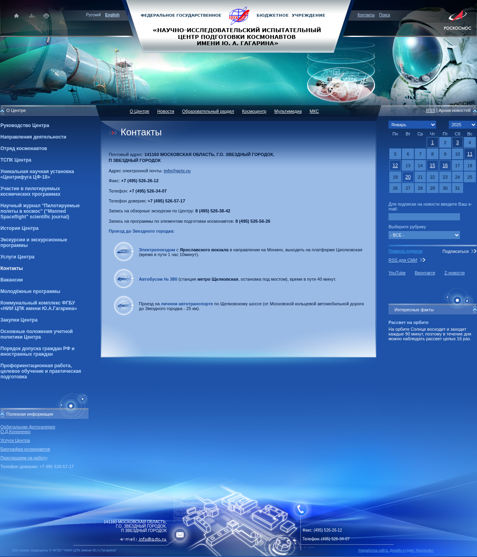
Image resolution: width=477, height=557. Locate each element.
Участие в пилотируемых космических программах (30, 191)
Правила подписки (406, 251)
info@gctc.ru (177, 170)
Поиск (384, 15)
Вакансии (11, 280)
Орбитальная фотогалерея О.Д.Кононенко (27, 429)
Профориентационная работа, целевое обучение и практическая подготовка (40, 371)
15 (432, 165)
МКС (314, 111)
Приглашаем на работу (23, 457)
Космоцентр (254, 111)
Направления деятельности (33, 137)
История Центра (19, 228)
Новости (165, 111)
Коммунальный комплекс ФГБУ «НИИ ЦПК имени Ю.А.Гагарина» (38, 305)
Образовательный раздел (208, 111)
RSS (430, 110)
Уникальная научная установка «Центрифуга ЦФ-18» (37, 174)
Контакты (366, 15)
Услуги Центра (17, 257)
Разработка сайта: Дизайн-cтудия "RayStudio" (396, 550)
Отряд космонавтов (23, 148)
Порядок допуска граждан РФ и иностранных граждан (37, 351)
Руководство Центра (24, 125)
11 (469, 154)
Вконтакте (425, 272)
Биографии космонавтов (25, 449)
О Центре (139, 111)
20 (407, 177)
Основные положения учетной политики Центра (36, 334)
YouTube (397, 272)
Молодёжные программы (30, 291)
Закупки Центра (19, 320)
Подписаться (455, 251)
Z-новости (454, 272)
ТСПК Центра (15, 160)
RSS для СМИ (403, 260)
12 (395, 165)
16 (445, 165)
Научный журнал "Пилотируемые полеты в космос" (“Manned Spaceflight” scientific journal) (40, 211)
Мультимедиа (288, 111)
